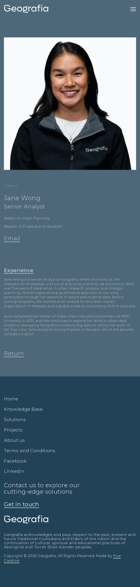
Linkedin (14, 471)
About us (14, 440)
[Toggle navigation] (133, 9)
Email (12, 238)
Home (11, 399)
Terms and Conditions (29, 450)
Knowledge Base (23, 409)
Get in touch (21, 504)
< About (10, 186)
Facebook (15, 461)
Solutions (15, 419)
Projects (13, 430)
